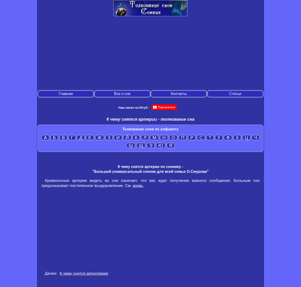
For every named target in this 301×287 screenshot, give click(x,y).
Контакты (179, 94)
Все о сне (122, 94)
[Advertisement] (150, 53)
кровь (138, 185)
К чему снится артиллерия (84, 273)
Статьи (235, 94)
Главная (66, 94)
